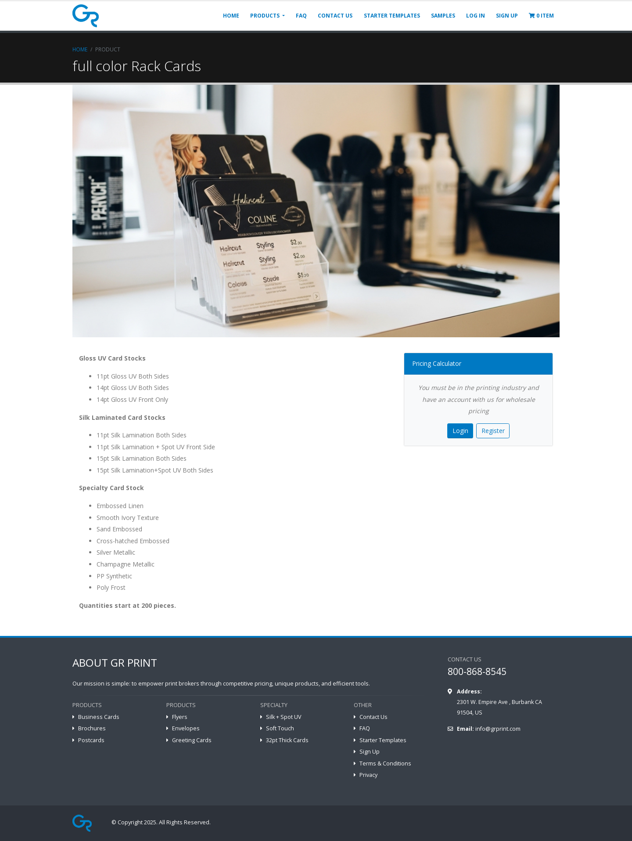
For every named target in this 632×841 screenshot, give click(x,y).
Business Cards (98, 717)
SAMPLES (443, 15)
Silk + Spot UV (284, 717)
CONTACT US (335, 15)
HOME (231, 15)
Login (460, 430)
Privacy (368, 775)
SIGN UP (507, 15)
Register (493, 430)
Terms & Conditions (385, 763)
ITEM (541, 15)
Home (79, 49)
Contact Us (373, 717)
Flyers (179, 717)
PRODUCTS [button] (265, 15)
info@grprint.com (498, 729)
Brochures (92, 728)
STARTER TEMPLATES (392, 15)
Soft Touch (280, 728)
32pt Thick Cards (287, 740)
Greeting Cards (192, 740)
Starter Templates (382, 740)
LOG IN (475, 15)
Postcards (91, 740)
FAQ (301, 15)
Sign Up (369, 751)
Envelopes (186, 728)
